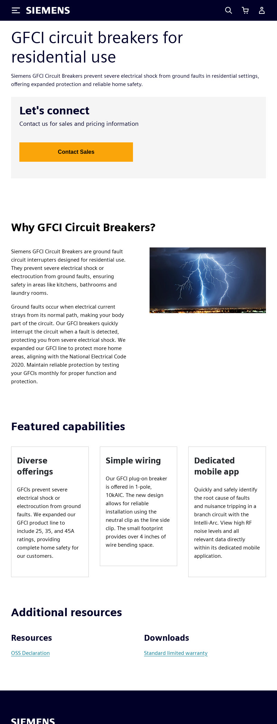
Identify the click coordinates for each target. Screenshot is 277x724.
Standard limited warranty (176, 653)
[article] (50, 511)
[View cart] (245, 10)
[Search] (229, 10)
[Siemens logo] (48, 10)
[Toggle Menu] (16, 10)
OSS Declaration (30, 653)
